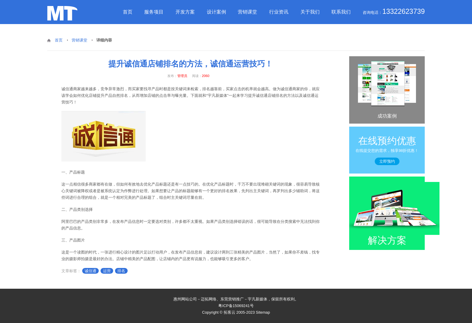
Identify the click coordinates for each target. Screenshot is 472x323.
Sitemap (263, 312)
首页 (127, 11)
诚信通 (90, 271)
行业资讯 (278, 11)
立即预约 (387, 161)
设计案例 (216, 11)
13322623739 (403, 11)
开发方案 (185, 11)
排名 (121, 271)
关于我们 (310, 11)
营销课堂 (247, 11)
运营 (107, 271)
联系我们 (341, 11)
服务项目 (153, 11)
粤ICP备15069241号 (235, 305)
